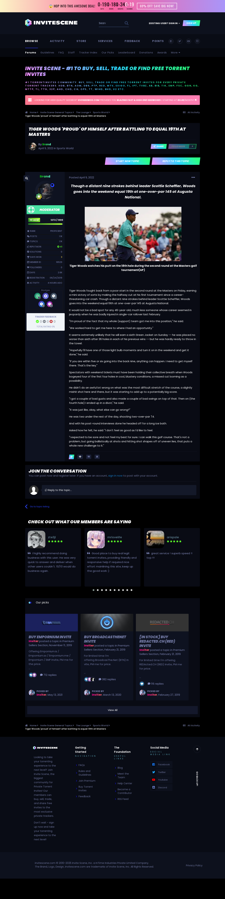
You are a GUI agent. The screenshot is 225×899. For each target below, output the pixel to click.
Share (158, 146)
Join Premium (87, 781)
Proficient (56, 231)
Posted (81, 177)
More (175, 52)
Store (81, 41)
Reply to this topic (176, 161)
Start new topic (128, 161)
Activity (57, 41)
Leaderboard (126, 52)
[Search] (102, 23)
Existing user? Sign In (164, 23)
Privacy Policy (194, 865)
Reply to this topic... (58, 490)
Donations (146, 52)
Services (105, 41)
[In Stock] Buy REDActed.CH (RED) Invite (157, 641)
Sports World (65, 148)
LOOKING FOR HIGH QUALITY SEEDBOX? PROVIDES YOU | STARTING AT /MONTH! (114, 100)
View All (112, 710)
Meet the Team (123, 775)
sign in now (115, 475)
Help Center (125, 783)
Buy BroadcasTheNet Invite (105, 639)
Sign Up (191, 23)
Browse (31, 41)
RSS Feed (123, 799)
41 (59, 246)
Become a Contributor (125, 791)
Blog (120, 768)
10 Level (34, 219)
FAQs (82, 765)
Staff (71, 52)
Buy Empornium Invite (50, 637)
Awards (162, 52)
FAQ (61, 52)
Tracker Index (88, 52)
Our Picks (108, 52)
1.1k (60, 236)
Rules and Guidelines (85, 773)
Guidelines (47, 52)
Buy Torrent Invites (86, 788)
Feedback (132, 41)
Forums (30, 52)
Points (158, 41)
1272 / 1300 (57, 219)
